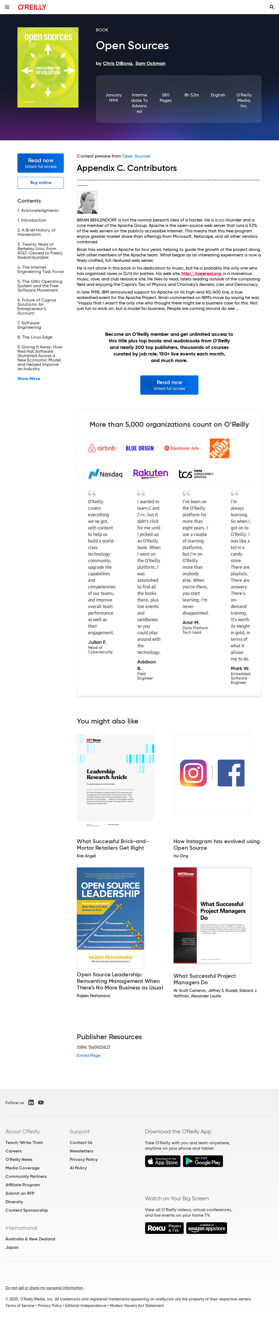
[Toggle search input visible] (271, 7)
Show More (28, 379)
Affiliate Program (22, 1185)
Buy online (40, 182)
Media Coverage (22, 1168)
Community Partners (26, 1176)
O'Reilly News (18, 1159)
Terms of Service (19, 1305)
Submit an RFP (19, 1193)
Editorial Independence (85, 1305)
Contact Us (81, 1142)
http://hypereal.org (201, 273)
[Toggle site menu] (7, 7)
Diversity (14, 1202)
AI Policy (78, 1168)
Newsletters (81, 1151)
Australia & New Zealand (30, 1239)
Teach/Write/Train (24, 1142)
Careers (13, 1151)
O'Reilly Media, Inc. (244, 100)
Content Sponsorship (26, 1210)
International (21, 1228)
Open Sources (136, 156)
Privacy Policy (84, 1159)
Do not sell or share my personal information (44, 1287)
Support (80, 1131)
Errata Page (88, 1055)
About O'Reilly (22, 1131)
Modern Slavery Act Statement (137, 1305)
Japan (12, 1247)
